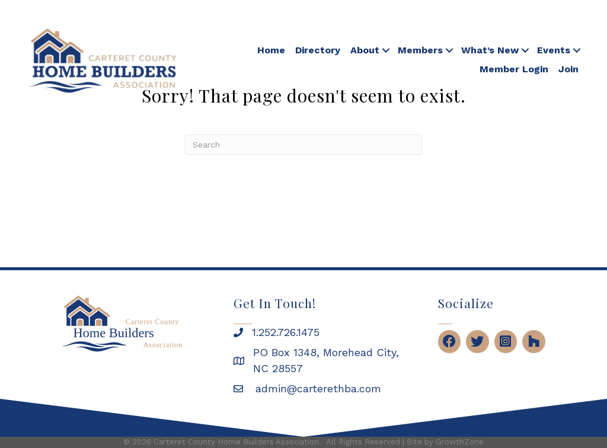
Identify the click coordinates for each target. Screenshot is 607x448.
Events (553, 50)
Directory (317, 50)
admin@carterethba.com (316, 388)
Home (271, 50)
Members (420, 50)
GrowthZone (460, 441)
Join (568, 69)
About (364, 50)
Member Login (514, 69)
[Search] (303, 145)
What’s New (490, 50)
